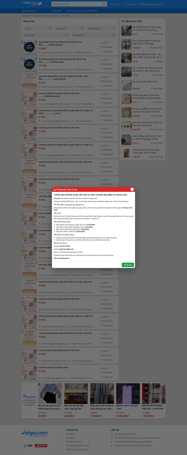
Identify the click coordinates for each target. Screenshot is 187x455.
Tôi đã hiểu (128, 265)
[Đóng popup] (132, 189)
